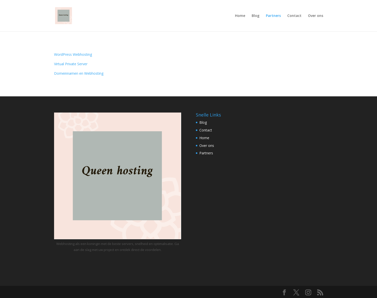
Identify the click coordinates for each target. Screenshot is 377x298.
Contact (294, 16)
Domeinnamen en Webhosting (78, 73)
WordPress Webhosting (73, 54)
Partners (273, 16)
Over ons (315, 16)
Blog (255, 16)
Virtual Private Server (70, 63)
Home (240, 16)
